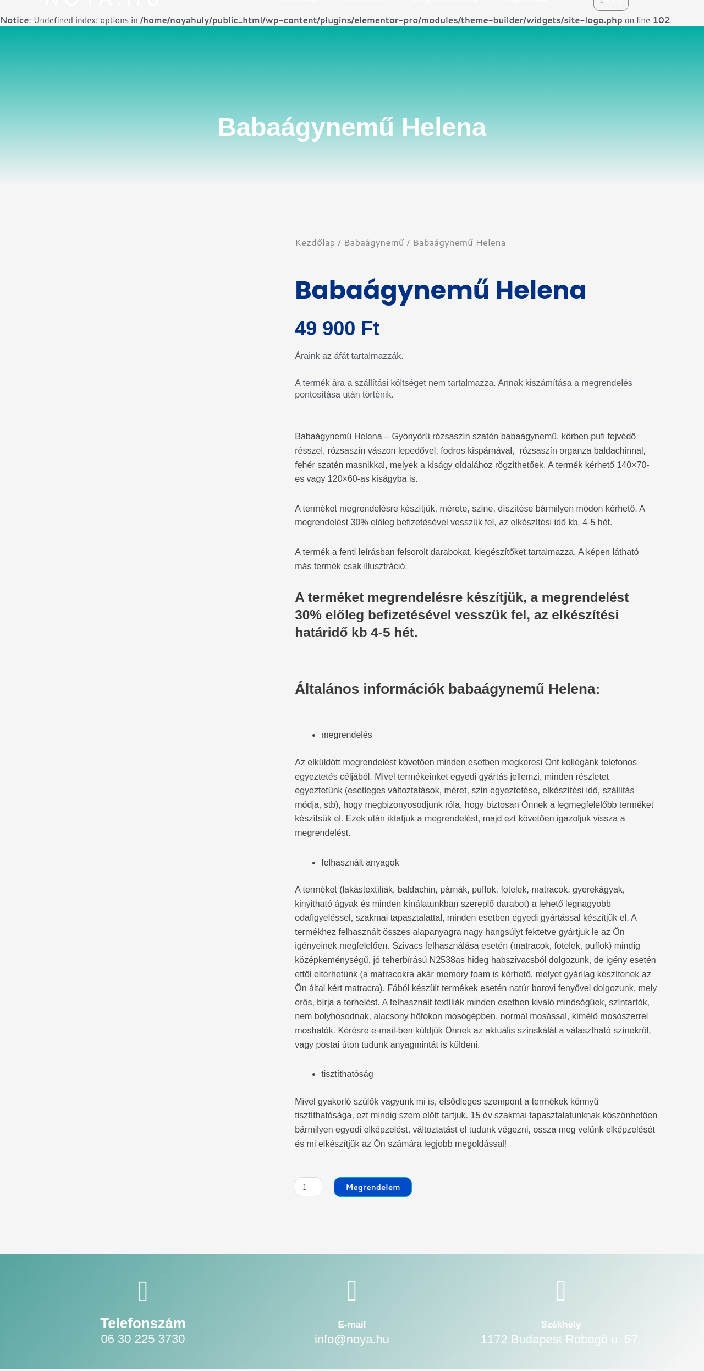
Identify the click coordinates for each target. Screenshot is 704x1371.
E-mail (352, 1325)
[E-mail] (351, 1292)
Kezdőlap (315, 241)
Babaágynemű (374, 241)
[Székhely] (560, 1292)
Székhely (561, 1325)
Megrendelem (378, 1187)
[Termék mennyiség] (309, 1187)
